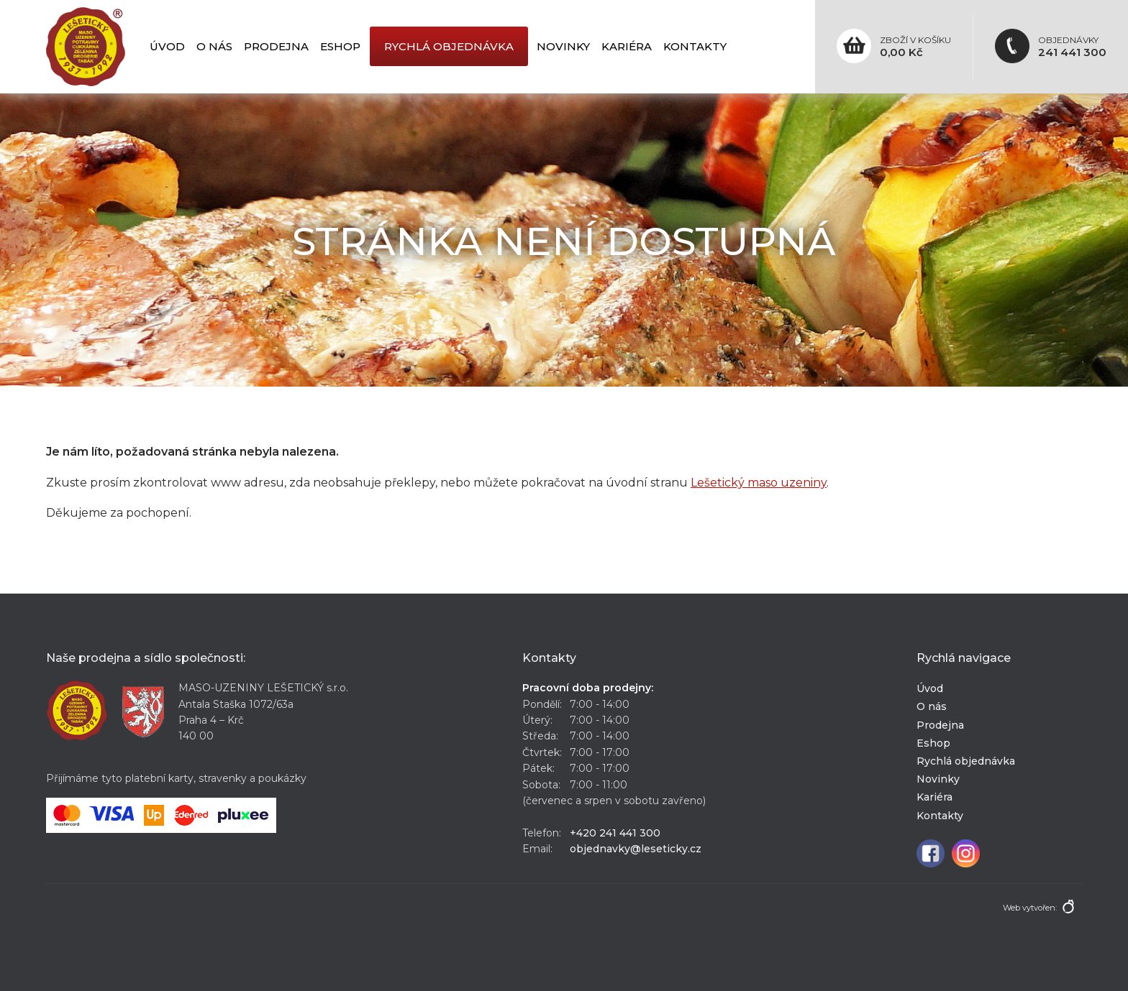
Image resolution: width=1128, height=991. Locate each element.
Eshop (340, 46)
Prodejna (276, 46)
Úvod (167, 46)
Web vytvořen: (1030, 908)
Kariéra (626, 46)
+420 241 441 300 (615, 832)
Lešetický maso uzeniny (759, 482)
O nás (214, 46)
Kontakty (695, 46)
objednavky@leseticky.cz (635, 848)
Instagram (966, 853)
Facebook (930, 853)
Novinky (563, 46)
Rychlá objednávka (449, 46)
